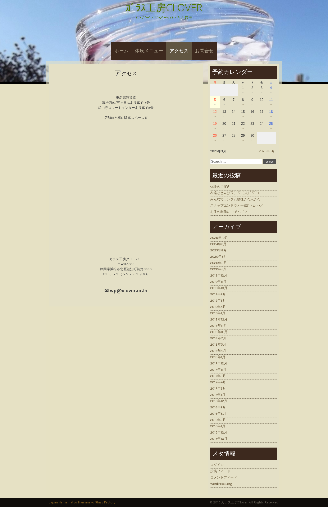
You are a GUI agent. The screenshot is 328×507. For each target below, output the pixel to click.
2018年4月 (218, 351)
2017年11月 (218, 370)
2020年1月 (218, 269)
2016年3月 (218, 420)
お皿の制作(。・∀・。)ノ (229, 212)
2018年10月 (219, 332)
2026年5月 (267, 151)
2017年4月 (218, 382)
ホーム (121, 51)
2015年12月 (218, 432)
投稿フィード (220, 471)
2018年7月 (218, 338)
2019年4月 (218, 307)
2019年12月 (218, 275)
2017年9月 (218, 376)
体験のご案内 (220, 187)
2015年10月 (218, 439)
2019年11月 (218, 282)
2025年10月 (219, 238)
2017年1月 (217, 395)
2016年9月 (218, 407)
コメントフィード (223, 477)
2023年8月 (218, 250)
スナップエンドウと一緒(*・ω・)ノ (236, 205)
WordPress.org (221, 484)
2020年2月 (218, 263)
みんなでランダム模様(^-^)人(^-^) (235, 199)
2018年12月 (218, 319)
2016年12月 (218, 401)
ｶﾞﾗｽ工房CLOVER (164, 7)
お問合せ (204, 51)
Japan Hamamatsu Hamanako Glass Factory (82, 502)
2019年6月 (218, 300)
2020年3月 (218, 257)
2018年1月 (218, 357)
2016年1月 (217, 426)
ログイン (217, 465)
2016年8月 (218, 414)
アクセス (179, 51)
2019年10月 (218, 288)
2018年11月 (218, 326)
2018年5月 (218, 344)
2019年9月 (218, 294)
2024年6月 (218, 244)
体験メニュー (149, 51)
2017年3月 (218, 388)
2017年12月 (218, 363)
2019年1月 (217, 313)
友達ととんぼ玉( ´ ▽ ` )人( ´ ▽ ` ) (234, 193)
